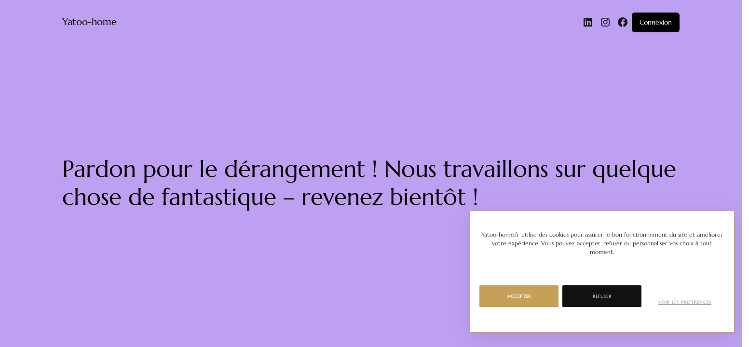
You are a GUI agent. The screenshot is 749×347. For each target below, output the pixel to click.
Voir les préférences (684, 302)
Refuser (602, 296)
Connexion (656, 22)
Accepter (519, 296)
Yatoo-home (89, 22)
